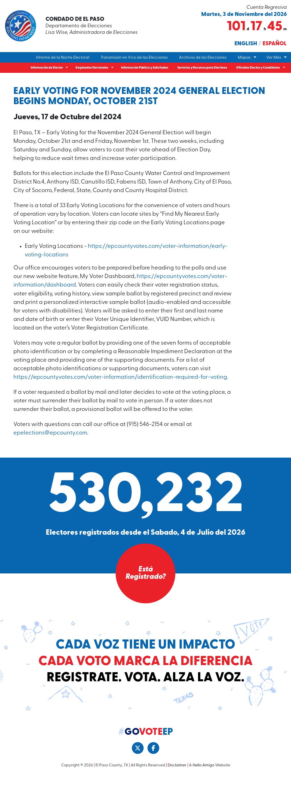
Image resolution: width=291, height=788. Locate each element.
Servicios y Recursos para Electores (202, 67)
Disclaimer (177, 776)
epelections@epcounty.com (50, 444)
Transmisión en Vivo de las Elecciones (134, 57)
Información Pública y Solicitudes (144, 67)
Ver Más (273, 57)
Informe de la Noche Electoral (62, 57)
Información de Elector (47, 67)
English (245, 44)
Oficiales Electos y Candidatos (258, 67)
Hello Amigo (203, 776)
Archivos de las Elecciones (202, 57)
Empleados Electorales (92, 67)
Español (275, 44)
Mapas (244, 57)
